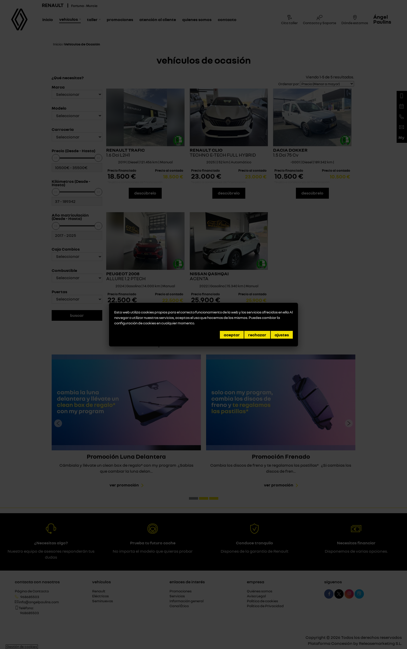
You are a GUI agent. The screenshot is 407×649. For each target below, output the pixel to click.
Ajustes (282, 334)
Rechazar (257, 334)
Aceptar (232, 334)
